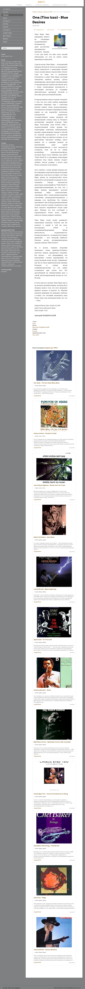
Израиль (19, 164)
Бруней (16, 215)
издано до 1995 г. (48, 12)
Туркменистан (15, 198)
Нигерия (8, 182)
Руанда (3, 224)
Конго (17, 218)
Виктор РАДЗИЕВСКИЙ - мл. (10, 84)
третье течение (10, 258)
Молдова (17, 181)
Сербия (9, 192)
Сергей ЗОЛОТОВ (14, 124)
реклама (4, 271)
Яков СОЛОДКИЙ (13, 139)
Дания (8, 162)
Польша (7, 188)
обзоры (40, 12)
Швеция (12, 205)
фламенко (4, 260)
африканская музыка (8, 234)
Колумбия (9, 173)
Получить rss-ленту (60, 5)
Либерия (10, 220)
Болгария (9, 152)
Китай (3, 173)
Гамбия (13, 216)
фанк (17, 258)
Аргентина (19, 147)
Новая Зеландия (14, 184)
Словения (11, 194)
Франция (4, 203)
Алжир (13, 147)
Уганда (9, 200)
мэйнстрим (16, 239)
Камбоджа (4, 171)
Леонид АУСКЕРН (16, 101)
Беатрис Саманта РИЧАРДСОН (11, 135)
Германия (9, 160)
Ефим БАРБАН (11, 96)
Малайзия (12, 179)
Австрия (11, 145)
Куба (6, 175)
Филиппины (11, 226)
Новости (28, 5)
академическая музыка (15, 232)
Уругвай (9, 201)
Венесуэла (10, 156)
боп (5, 237)
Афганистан (11, 148)
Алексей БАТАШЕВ (13, 65)
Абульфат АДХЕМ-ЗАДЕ (13, 62)
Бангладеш (4, 150)
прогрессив (12, 250)
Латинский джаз (12, 237)
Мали (17, 179)
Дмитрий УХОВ (18, 92)
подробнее (37, 396)
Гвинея (18, 216)
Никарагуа (4, 184)
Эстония (4, 207)
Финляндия (16, 201)
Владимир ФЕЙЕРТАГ (8, 86)
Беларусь (12, 150)
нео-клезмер (10, 241)
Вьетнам (10, 158)
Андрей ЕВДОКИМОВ (15, 71)
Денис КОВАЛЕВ (6, 90)
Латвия (19, 175)
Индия (3, 166)
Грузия (3, 162)
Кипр (2, 211)
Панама (17, 186)
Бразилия (15, 152)
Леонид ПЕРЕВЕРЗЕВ (8, 103)
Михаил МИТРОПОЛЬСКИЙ (9, 109)
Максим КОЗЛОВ (6, 107)
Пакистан (11, 186)
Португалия (14, 188)
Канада (17, 171)
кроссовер (4, 250)
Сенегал (3, 192)
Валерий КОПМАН (16, 82)
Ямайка (19, 207)
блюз (3, 56)
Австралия (4, 145)
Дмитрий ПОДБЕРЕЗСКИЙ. (41, 327)
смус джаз (35, 335)
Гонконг (14, 160)
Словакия (4, 194)
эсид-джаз (10, 264)
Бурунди (4, 154)
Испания (18, 167)
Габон (15, 158)
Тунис (8, 198)
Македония (5, 179)
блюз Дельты (11, 235)
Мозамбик (4, 222)
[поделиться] (38, 29)
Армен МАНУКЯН (13, 77)
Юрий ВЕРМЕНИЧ (6, 133)
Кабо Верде (10, 169)
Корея (15, 173)
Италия (3, 169)
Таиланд (4, 196)
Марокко (4, 181)
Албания (17, 213)
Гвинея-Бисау (5, 218)
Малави (20, 220)
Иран (19, 166)
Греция (20, 160)
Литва (8, 177)
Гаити (3, 160)
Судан (17, 194)
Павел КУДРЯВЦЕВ (7, 122)
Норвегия (4, 186)
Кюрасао (8, 211)
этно (10, 56)
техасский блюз (6, 256)
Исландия (11, 167)
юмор (5, 42)
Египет (12, 218)
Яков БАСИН (17, 133)
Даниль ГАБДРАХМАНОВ (9, 137)
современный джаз (7, 266)
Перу (2, 188)
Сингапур (16, 192)
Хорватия (11, 203)
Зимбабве (12, 164)
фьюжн (10, 260)
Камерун (11, 171)
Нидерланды (16, 182)
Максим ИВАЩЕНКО (12, 105)
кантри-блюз (5, 247)
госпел (3, 241)
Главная (19, 5)
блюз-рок (19, 235)
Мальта (3, 213)
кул (2, 237)
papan (3, 62)
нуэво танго (10, 243)
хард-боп (17, 260)
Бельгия (18, 150)
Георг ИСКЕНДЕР (13, 88)
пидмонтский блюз (16, 247)
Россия (12, 190)
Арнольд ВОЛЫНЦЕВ (8, 79)
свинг (14, 252)
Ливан (3, 177)
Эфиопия (10, 207)
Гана (19, 158)
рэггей (10, 252)
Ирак (15, 166)
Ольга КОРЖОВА (16, 120)
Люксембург (14, 177)
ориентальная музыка (14, 245)
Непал (3, 182)
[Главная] (42, 2)
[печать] (51, 29)
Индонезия (9, 166)
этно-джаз (17, 266)
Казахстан (18, 169)
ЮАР (15, 207)
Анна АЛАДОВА (13, 75)
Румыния (18, 190)
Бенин (3, 152)
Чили (20, 203)
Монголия (12, 222)
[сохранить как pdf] (64, 29)
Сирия (9, 224)
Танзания (4, 226)
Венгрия (3, 156)
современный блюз (11, 254)
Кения (18, 209)
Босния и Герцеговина (8, 209)
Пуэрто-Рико (5, 190)
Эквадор (18, 205)
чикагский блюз (17, 262)
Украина (4, 201)
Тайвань (10, 196)
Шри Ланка (10, 213)
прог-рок (16, 249)
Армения (4, 148)
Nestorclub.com (77, 987)
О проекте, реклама (42, 5)
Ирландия (4, 167)
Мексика (10, 181)
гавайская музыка (6, 239)
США (21, 194)
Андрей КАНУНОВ (7, 73)
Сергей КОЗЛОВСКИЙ (8, 126)
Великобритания (12, 154)
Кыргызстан (12, 175)
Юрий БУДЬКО (15, 132)
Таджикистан (15, 224)
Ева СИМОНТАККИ (7, 94)
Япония (18, 226)
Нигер (17, 222)
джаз (7, 56)
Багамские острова (7, 215)
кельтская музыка (7, 249)
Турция (3, 200)
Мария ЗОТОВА (17, 107)
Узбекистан (15, 200)
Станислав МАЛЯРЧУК (13, 128)
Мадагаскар (15, 211)
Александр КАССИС (7, 63)
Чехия (16, 203)
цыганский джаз (6, 262)
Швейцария (5, 205)
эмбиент (4, 264)
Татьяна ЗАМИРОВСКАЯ (8, 130)
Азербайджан (5, 147)
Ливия (15, 220)
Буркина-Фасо (5, 216)
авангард (4, 232)
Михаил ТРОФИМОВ (7, 111)
